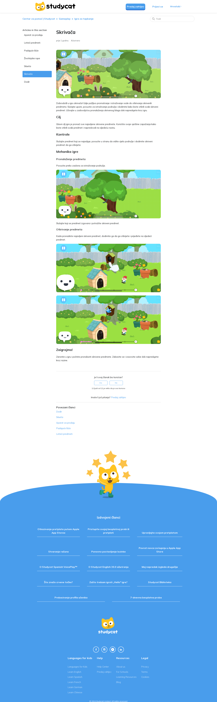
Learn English (74, 671)
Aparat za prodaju (33, 35)
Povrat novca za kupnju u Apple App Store (160, 550)
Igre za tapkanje (84, 18)
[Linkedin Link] (121, 650)
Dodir (27, 81)
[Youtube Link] (113, 650)
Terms (144, 671)
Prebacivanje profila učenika (71, 597)
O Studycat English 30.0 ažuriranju (108, 566)
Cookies (145, 677)
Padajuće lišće (31, 50)
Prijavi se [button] (157, 6)
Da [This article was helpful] (100, 383)
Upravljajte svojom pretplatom (160, 532)
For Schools (122, 671)
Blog (118, 682)
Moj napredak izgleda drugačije (160, 566)
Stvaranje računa (58, 551)
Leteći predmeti (32, 42)
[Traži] (172, 19)
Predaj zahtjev (135, 6)
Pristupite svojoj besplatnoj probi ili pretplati (108, 531)
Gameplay (65, 18)
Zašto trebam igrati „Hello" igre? (108, 582)
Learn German (75, 687)
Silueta (27, 66)
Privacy (145, 666)
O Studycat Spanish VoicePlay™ (58, 566)
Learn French (74, 682)
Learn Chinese (75, 692)
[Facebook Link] (96, 650)
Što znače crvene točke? (58, 582)
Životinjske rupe (32, 58)
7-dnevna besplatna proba (146, 597)
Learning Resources (126, 677)
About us (120, 666)
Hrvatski (176, 6)
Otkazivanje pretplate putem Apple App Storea (58, 531)
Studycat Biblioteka (159, 582)
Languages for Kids (77, 666)
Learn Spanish (75, 677)
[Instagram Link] (104, 650)
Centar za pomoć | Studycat (39, 18)
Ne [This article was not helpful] (116, 383)
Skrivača (28, 74)
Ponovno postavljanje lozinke (108, 551)
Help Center (103, 666)
